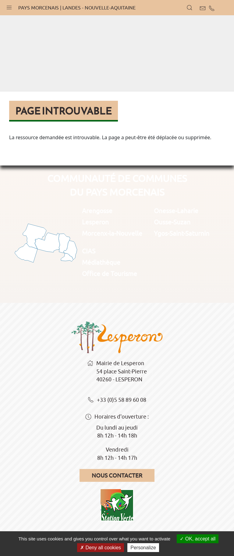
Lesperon (95, 222)
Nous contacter (117, 475)
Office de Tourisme (109, 273)
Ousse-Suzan (172, 222)
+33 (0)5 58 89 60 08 (117, 400)
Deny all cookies (100, 547)
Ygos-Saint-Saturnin (181, 233)
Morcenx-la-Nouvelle (112, 233)
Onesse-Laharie (176, 210)
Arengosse (97, 210)
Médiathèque (101, 262)
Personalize (143, 547)
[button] (9, 6)
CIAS (88, 251)
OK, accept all (197, 538)
